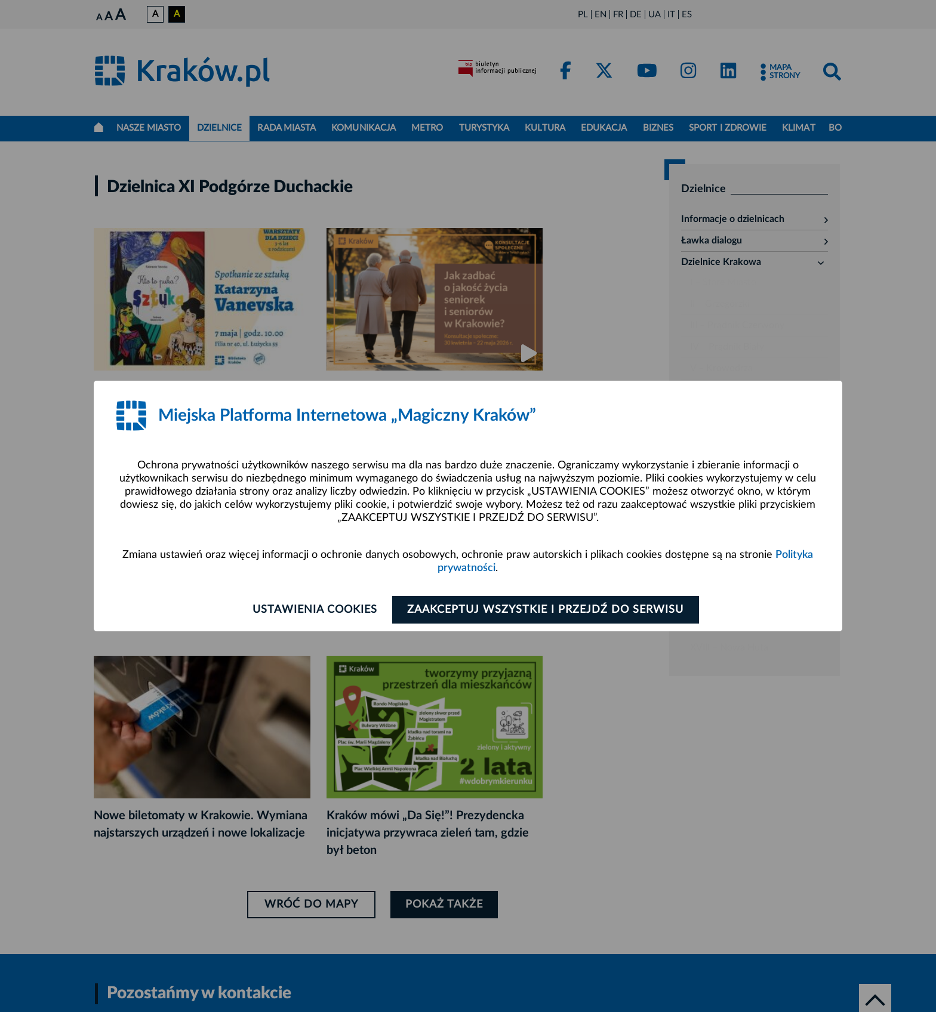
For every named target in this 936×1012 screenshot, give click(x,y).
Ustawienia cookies (313, 609)
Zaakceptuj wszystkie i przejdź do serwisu (546, 609)
